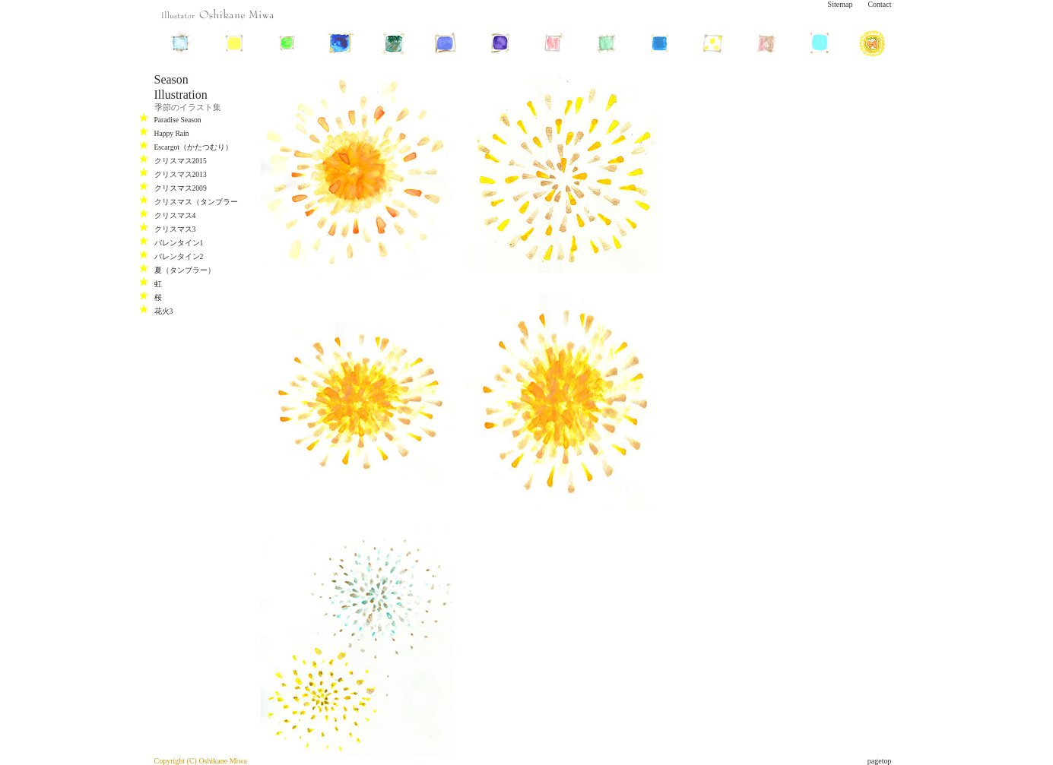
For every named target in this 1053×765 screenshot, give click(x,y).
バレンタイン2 (179, 256)
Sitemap (840, 4)
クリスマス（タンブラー (196, 202)
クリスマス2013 (180, 174)
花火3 (163, 311)
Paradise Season (177, 119)
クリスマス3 (175, 229)
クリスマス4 (175, 215)
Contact (879, 4)
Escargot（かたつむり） (193, 147)
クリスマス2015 (180, 160)
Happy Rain (171, 133)
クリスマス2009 (180, 188)
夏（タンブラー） (184, 270)
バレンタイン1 (179, 243)
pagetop (879, 761)
